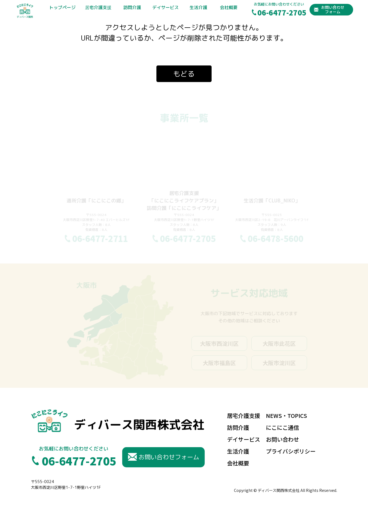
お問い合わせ (282, 439)
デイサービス (165, 7)
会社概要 (229, 7)
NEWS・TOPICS (286, 416)
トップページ (62, 7)
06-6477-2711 (100, 238)
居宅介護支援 (98, 7)
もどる (184, 74)
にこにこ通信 (282, 427)
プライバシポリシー (291, 451)
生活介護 (198, 7)
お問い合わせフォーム (332, 9)
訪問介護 (132, 7)
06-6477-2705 (281, 12)
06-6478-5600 (275, 238)
